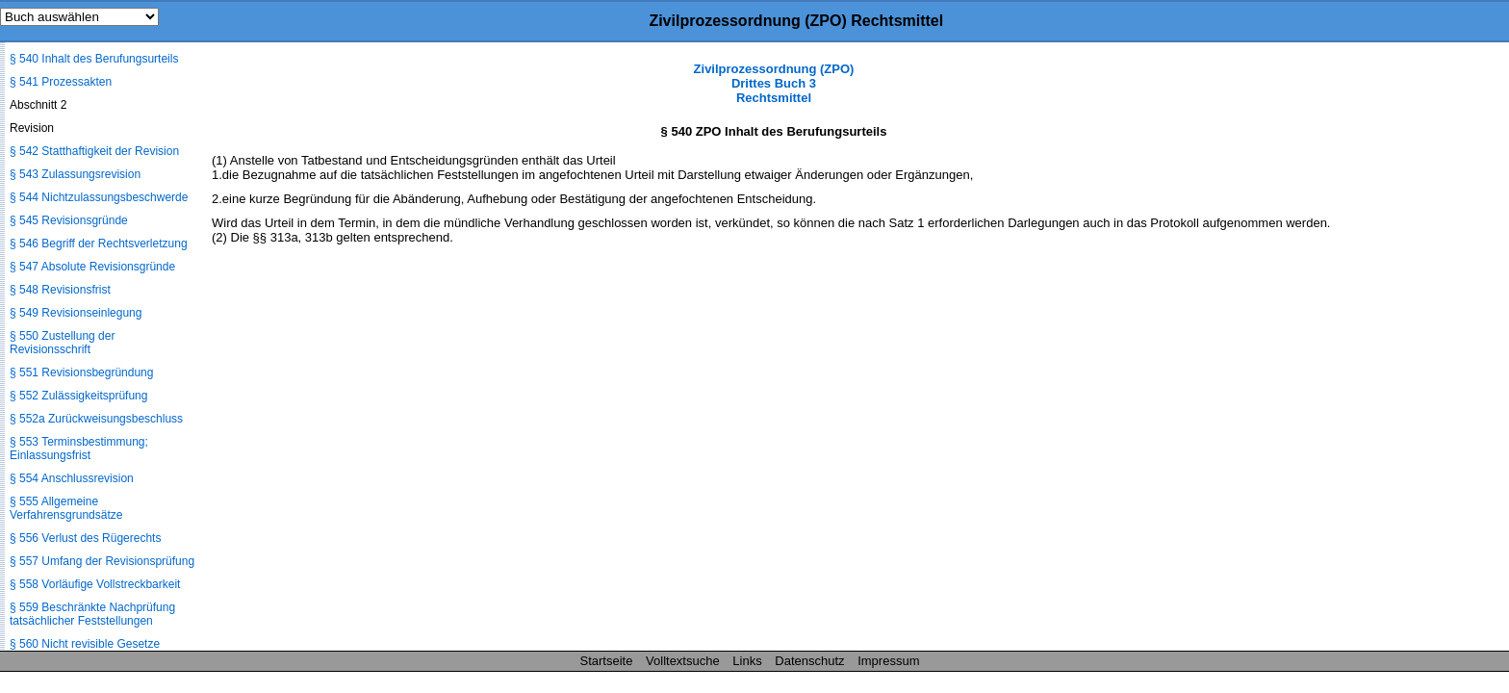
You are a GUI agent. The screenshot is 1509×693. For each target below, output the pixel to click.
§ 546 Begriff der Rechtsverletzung (99, 243)
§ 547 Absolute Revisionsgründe (92, 266)
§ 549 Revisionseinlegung (75, 313)
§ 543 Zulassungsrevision (75, 174)
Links (746, 661)
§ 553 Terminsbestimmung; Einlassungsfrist (79, 448)
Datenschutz (809, 661)
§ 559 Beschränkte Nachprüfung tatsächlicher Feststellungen (92, 614)
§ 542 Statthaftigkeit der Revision (94, 151)
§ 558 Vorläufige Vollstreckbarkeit (95, 584)
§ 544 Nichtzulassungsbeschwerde (99, 197)
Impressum (888, 661)
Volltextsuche (683, 661)
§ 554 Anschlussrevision (72, 478)
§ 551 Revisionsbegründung (81, 372)
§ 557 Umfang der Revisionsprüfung (102, 561)
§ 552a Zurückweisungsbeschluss (96, 418)
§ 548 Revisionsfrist (60, 289)
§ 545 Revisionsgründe (69, 220)
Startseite (606, 661)
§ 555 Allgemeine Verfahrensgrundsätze (66, 508)
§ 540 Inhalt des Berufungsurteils (94, 58)
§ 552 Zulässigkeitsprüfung (78, 395)
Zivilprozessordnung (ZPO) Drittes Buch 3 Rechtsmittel (774, 83)
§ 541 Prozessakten (61, 82)
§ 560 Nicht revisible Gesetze (85, 644)
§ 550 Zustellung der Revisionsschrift (62, 342)
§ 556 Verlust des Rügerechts (85, 538)
